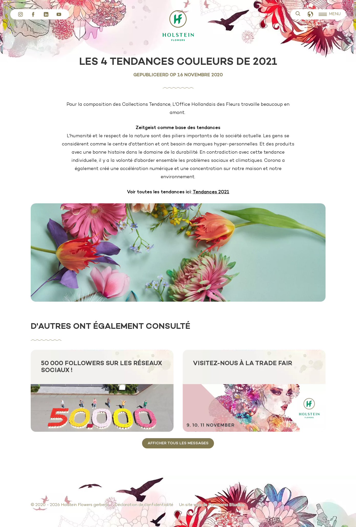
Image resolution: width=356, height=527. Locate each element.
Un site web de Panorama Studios (211, 505)
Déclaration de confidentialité (144, 505)
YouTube (59, 14)
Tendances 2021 (211, 192)
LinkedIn (46, 14)
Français (310, 14)
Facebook (33, 14)
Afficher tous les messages (178, 443)
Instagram (20, 14)
